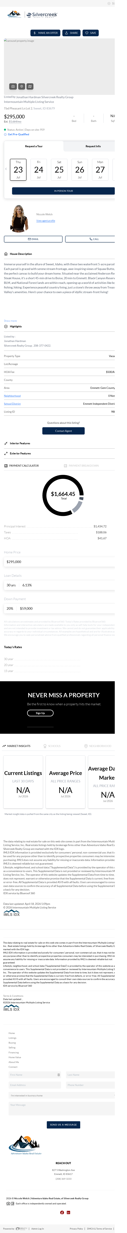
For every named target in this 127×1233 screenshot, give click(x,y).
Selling (12, 1047)
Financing (14, 1052)
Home (12, 1033)
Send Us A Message (63, 1124)
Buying (12, 1042)
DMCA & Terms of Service (99, 1229)
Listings (12, 1038)
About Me (14, 1062)
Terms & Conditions (13, 996)
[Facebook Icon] (60, 1212)
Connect (13, 1067)
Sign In (114, 3)
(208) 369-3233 (63, 1179)
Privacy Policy (76, 1229)
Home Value (15, 1057)
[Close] (119, 1201)
